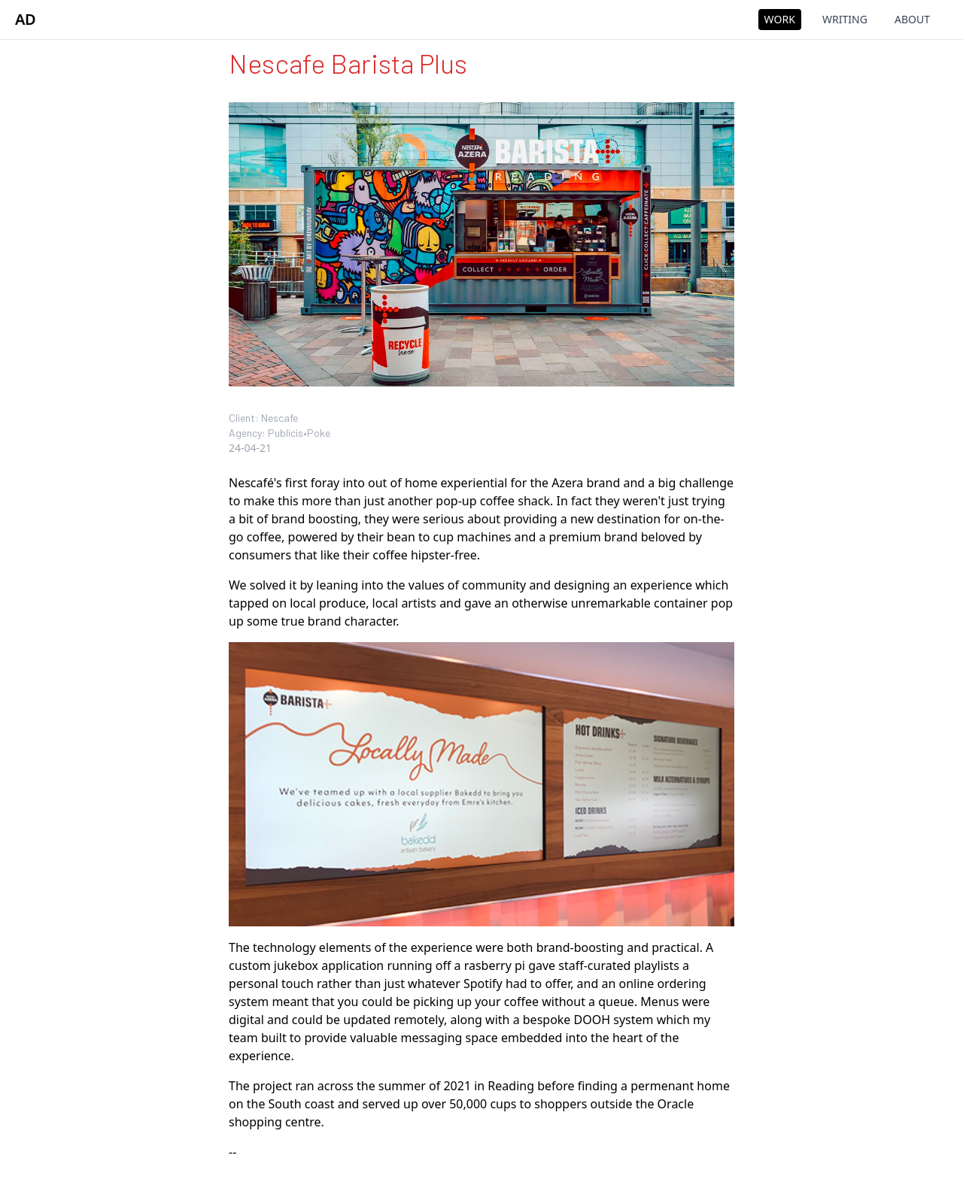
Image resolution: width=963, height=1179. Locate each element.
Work (779, 19)
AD (25, 19)
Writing (844, 19)
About (912, 19)
